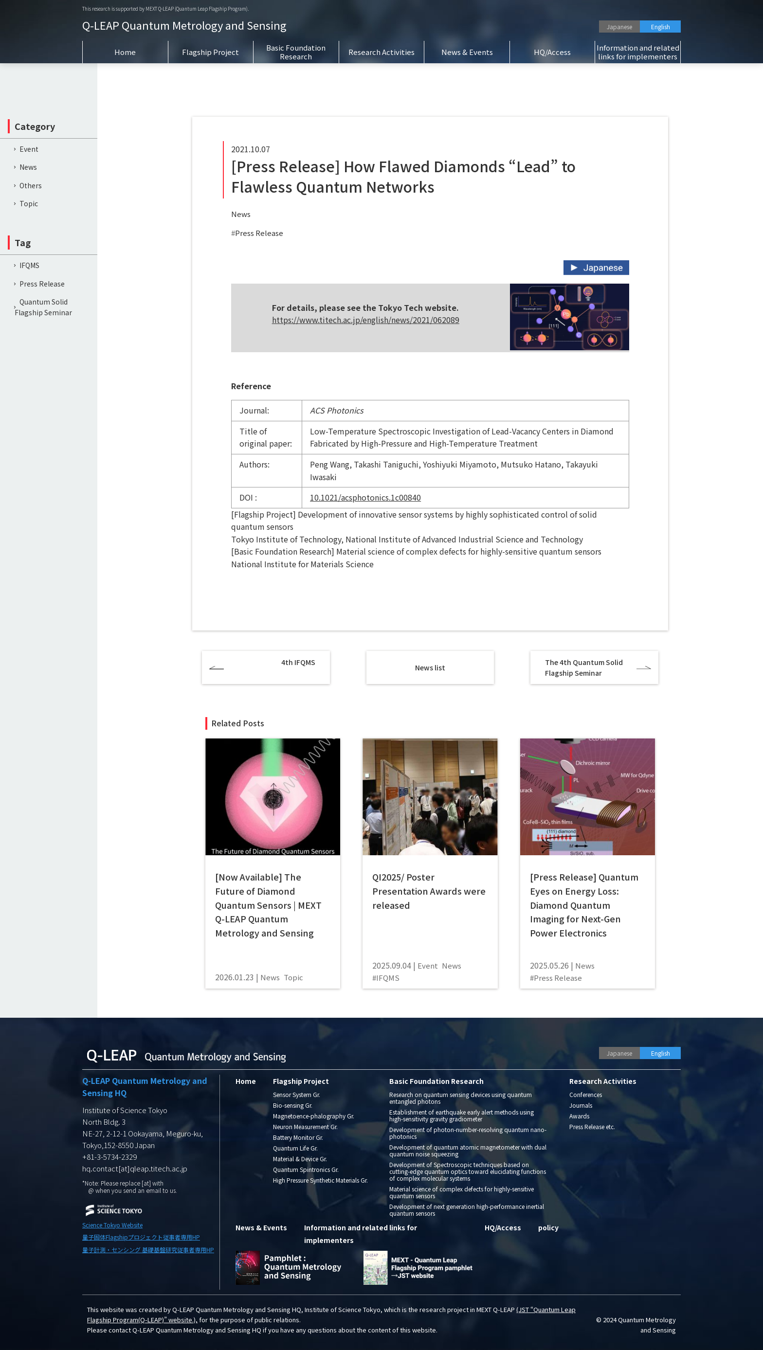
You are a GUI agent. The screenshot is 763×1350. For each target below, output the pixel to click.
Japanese (619, 26)
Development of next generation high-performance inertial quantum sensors (466, 1209)
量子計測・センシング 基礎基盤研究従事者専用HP (148, 1249)
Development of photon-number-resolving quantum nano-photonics (467, 1132)
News (241, 214)
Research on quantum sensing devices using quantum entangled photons (460, 1097)
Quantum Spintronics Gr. (306, 1169)
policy (548, 1227)
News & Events (467, 52)
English (660, 26)
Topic (28, 203)
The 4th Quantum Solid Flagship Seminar (584, 667)
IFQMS (29, 265)
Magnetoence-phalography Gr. (313, 1116)
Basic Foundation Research (296, 51)
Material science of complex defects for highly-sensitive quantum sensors (461, 1192)
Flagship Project (210, 52)
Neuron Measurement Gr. (305, 1126)
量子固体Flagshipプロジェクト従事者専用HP (141, 1237)
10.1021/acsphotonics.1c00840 (365, 497)
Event (28, 149)
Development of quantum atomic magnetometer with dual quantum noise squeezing (467, 1150)
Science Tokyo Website (112, 1225)
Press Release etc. (592, 1126)
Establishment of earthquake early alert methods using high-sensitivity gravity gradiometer (461, 1115)
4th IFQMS (298, 662)
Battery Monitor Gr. (298, 1137)
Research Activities (381, 52)
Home (125, 52)
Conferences (585, 1094)
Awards (579, 1116)
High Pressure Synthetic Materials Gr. (320, 1180)
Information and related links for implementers (638, 51)
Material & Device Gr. (300, 1158)
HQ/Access (552, 52)
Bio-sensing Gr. (292, 1105)
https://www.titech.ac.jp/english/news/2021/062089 (365, 319)
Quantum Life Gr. (295, 1148)
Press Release (259, 233)
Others (30, 185)
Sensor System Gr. (296, 1094)
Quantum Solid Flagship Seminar (43, 307)
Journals (580, 1105)
